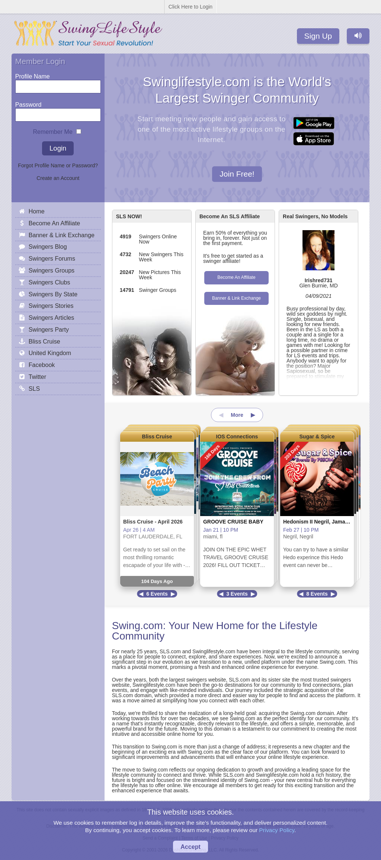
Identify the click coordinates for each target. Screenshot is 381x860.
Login (57, 148)
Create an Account (57, 178)
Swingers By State (53, 294)
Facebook (42, 364)
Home (37, 211)
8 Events (317, 593)
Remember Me (53, 130)
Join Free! (237, 174)
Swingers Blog (48, 246)
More (237, 415)
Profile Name (32, 74)
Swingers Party (49, 329)
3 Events (237, 593)
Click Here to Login (190, 7)
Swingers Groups (51, 270)
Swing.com (137, 625)
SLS (34, 388)
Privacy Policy (276, 830)
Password (28, 102)
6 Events (157, 593)
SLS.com (170, 651)
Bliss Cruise (157, 436)
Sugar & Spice (317, 436)
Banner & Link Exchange (236, 298)
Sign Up (318, 36)
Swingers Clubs (49, 282)
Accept (190, 846)
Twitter (37, 376)
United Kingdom (50, 353)
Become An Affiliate (236, 277)
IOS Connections (237, 436)
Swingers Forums (52, 258)
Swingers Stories (51, 305)
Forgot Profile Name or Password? (58, 165)
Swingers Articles (51, 317)
